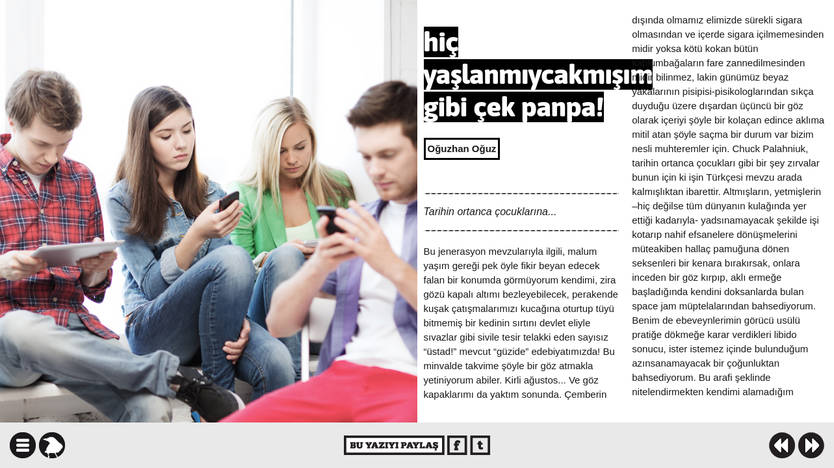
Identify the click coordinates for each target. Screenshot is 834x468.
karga (52, 445)
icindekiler (23, 445)
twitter (480, 445)
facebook (457, 445)
